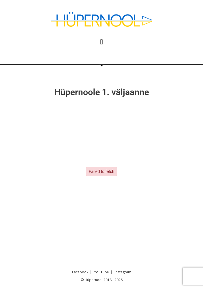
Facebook (80, 272)
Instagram (123, 272)
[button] (101, 42)
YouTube (101, 272)
